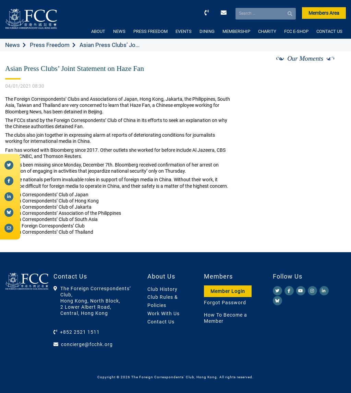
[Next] (333, 66)
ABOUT (98, 31)
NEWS (119, 31)
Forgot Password (225, 302)
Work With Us (163, 313)
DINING (207, 31)
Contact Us (160, 321)
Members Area (323, 13)
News (12, 44)
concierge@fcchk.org (87, 344)
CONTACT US (329, 31)
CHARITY (267, 31)
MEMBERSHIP (236, 31)
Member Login (227, 291)
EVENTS (184, 31)
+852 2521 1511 (80, 332)
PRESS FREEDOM (150, 31)
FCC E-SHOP (296, 31)
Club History (162, 289)
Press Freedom (50, 44)
